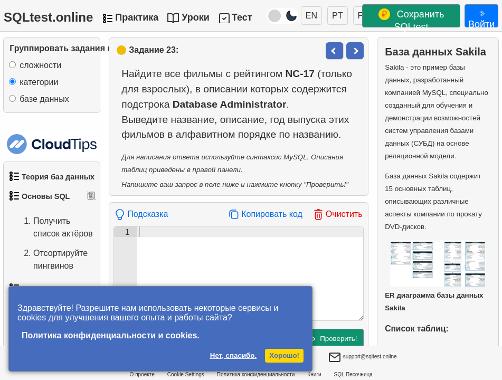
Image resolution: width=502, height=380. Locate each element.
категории (39, 82)
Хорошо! (284, 355)
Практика (136, 17)
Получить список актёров (52, 227)
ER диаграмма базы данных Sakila (435, 276)
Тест (242, 17)
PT (337, 15)
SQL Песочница (353, 374)
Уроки (196, 17)
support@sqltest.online (362, 358)
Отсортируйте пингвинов (50, 259)
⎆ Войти (481, 17)
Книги (314, 374)
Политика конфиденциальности (256, 374)
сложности (40, 65)
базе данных (44, 98)
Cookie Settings (185, 374)
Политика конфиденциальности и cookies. (111, 335)
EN (311, 15)
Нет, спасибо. (233, 355)
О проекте (142, 374)
